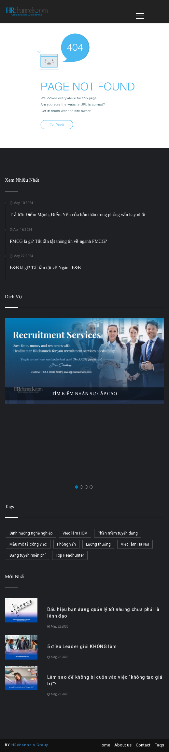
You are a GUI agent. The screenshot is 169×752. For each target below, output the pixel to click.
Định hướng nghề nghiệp (30, 533)
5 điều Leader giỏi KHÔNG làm (82, 646)
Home (104, 745)
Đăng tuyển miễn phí (27, 555)
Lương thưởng (98, 544)
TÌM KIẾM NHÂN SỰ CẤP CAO (84, 393)
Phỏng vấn (66, 544)
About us (123, 745)
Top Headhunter (70, 555)
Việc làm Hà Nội (135, 544)
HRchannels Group (30, 745)
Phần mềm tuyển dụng (118, 533)
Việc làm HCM (75, 533)
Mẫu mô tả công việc (28, 544)
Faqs (159, 745)
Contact (143, 745)
